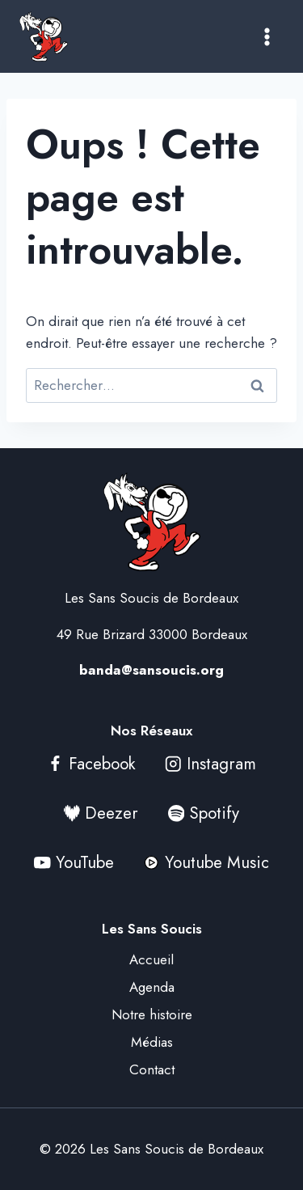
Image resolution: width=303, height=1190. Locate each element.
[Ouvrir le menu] (267, 36)
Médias (152, 1042)
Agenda (152, 987)
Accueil (151, 959)
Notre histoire (152, 1014)
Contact (152, 1069)
